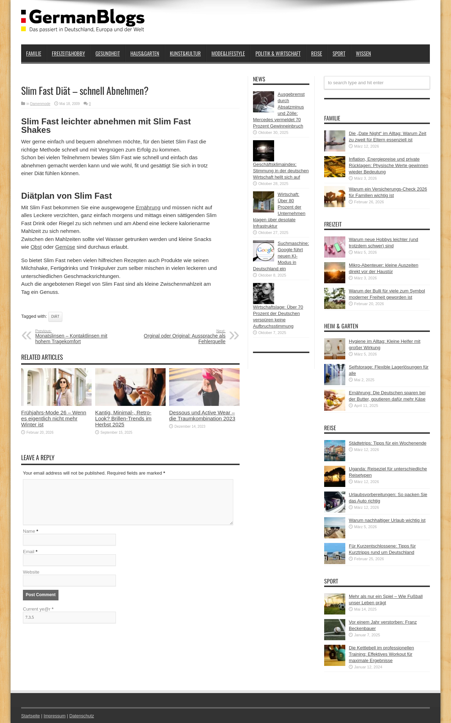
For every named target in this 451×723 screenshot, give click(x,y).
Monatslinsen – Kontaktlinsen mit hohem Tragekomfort (78, 336)
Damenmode (40, 104)
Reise (316, 53)
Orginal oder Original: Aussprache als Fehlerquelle (182, 336)
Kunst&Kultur (185, 53)
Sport (339, 53)
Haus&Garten (144, 53)
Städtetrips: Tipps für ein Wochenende (387, 443)
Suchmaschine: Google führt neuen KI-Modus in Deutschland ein (281, 256)
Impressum (55, 715)
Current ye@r (38, 609)
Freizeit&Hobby (68, 53)
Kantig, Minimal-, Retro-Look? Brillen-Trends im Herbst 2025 (123, 418)
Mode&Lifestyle (228, 53)
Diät (55, 317)
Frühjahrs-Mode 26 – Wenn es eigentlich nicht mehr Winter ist (53, 418)
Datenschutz (83, 715)
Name (29, 531)
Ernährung (148, 207)
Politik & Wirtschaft (278, 53)
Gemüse (65, 247)
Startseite (31, 715)
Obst (36, 247)
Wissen (363, 53)
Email (29, 552)
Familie (33, 53)
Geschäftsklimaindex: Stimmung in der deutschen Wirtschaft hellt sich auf (281, 171)
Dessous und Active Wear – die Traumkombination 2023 (202, 415)
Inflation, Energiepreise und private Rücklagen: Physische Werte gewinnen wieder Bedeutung (388, 165)
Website (31, 572)
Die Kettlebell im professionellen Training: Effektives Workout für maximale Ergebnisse (381, 654)
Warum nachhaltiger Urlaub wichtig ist (387, 520)
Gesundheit (107, 53)
